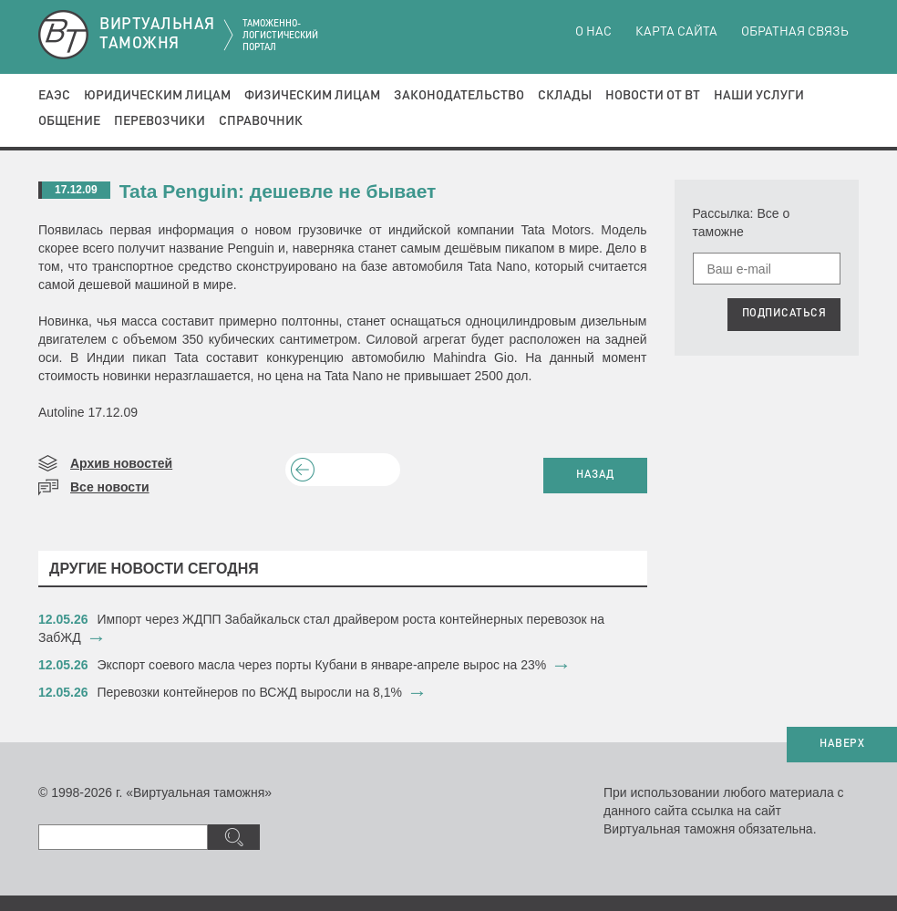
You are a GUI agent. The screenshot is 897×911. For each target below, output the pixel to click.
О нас (593, 32)
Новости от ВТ (652, 95)
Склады (565, 95)
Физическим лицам (312, 95)
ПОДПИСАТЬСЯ (784, 313)
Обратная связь (795, 32)
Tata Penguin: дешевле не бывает (278, 191)
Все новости (110, 487)
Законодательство (459, 95)
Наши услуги (759, 95)
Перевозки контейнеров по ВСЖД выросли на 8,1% (250, 692)
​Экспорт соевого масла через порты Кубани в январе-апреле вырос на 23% (322, 664)
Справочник (261, 121)
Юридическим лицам (157, 95)
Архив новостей (121, 463)
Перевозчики (159, 121)
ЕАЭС (54, 95)
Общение (69, 121)
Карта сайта (676, 32)
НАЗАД (595, 475)
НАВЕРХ (842, 744)
